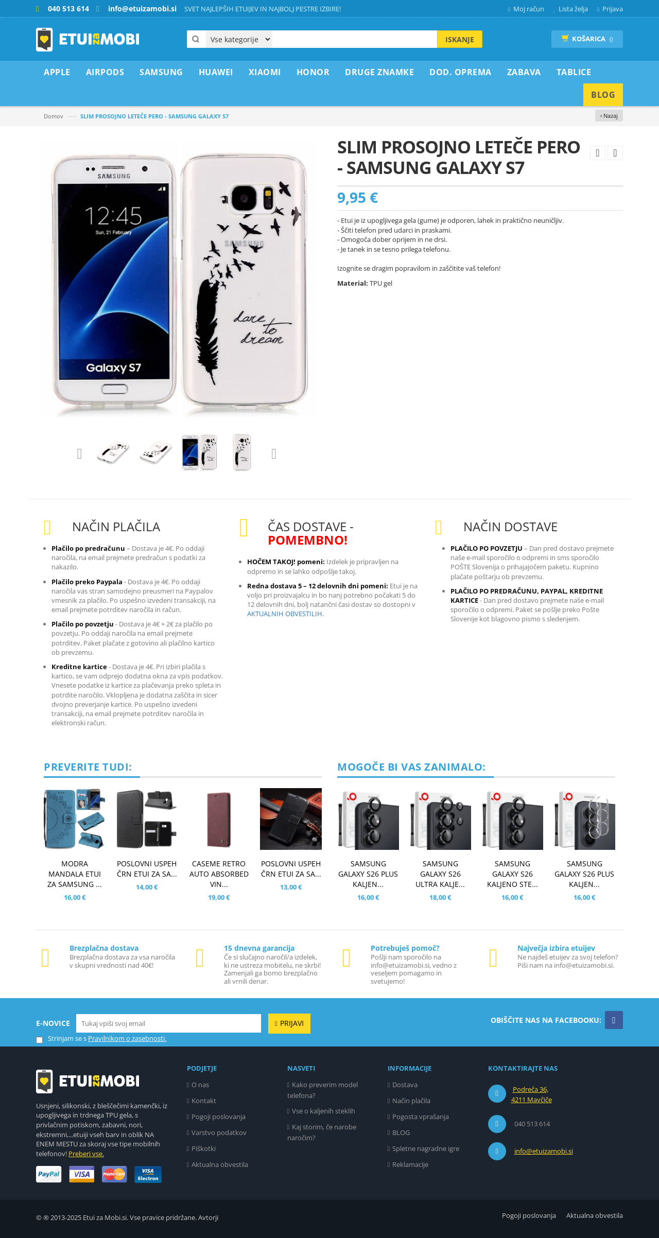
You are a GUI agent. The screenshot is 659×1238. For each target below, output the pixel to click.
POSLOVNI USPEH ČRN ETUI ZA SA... (147, 869)
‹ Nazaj (609, 115)
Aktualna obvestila (220, 1164)
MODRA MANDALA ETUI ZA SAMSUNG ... (74, 874)
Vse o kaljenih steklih (323, 1110)
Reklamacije (410, 1164)
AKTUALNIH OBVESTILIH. (285, 613)
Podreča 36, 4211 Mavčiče (531, 1094)
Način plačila (411, 1100)
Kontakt (204, 1100)
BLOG (401, 1132)
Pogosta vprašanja (420, 1116)
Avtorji (208, 1217)
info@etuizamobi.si (543, 1151)
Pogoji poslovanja (219, 1116)
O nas (200, 1084)
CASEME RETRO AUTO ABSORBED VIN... (219, 874)
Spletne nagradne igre (425, 1148)
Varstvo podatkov (219, 1132)
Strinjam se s (61, 1038)
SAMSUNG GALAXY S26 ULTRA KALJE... (440, 874)
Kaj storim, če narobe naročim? (322, 1132)
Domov (53, 116)
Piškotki (204, 1148)
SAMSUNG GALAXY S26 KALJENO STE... (512, 874)
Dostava (405, 1084)
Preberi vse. (86, 1153)
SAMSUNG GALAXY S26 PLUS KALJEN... (368, 874)
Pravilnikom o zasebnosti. (127, 1038)
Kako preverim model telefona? (322, 1090)
